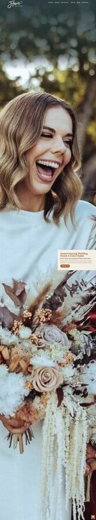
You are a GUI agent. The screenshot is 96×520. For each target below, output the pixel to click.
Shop (73, 2)
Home (50, 2)
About (57, 2)
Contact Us (65, 266)
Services (64, 2)
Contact (85, 2)
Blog (78, 2)
